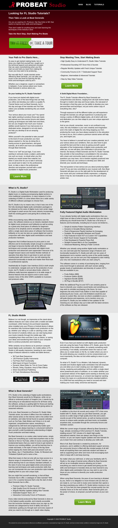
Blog (88, 5)
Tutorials (99, 5)
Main (80, 5)
